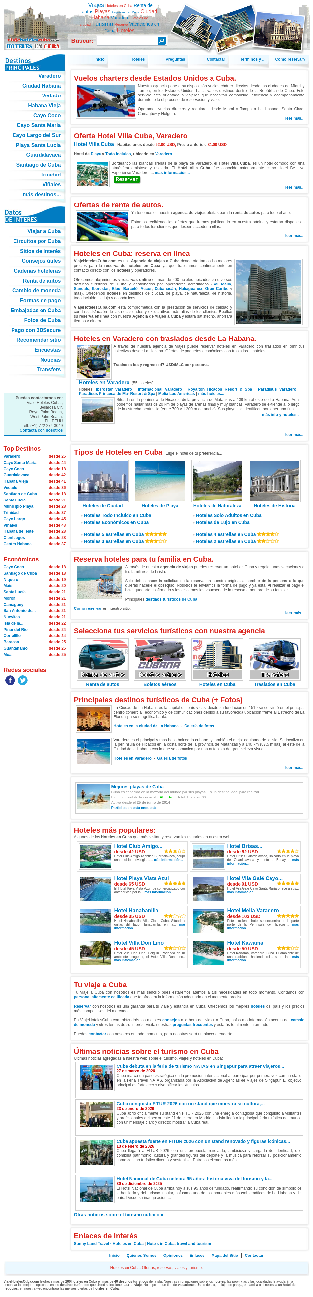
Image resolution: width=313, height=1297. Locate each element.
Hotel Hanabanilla (136, 910)
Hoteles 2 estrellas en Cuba (226, 541)
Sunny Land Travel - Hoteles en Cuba (109, 1243)
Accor (146, 288)
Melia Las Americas (176, 394)
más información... (168, 860)
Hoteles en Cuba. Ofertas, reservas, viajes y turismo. (35, 22)
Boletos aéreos (160, 681)
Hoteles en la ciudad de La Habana (146, 726)
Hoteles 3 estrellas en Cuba (114, 541)
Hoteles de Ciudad (103, 503)
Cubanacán (165, 288)
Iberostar (100, 288)
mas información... (172, 172)
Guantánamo (16, 648)
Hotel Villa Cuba (94, 144)
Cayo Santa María (20, 462)
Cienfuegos (14, 537)
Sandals (81, 288)
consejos (171, 1020)
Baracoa (11, 642)
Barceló (130, 288)
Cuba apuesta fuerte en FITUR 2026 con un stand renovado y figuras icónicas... (203, 1141)
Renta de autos (103, 681)
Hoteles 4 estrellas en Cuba (226, 534)
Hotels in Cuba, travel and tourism (179, 1243)
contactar (97, 1034)
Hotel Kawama (245, 943)
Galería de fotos (199, 726)
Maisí (9, 585)
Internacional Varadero (160, 389)
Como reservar (88, 608)
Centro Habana (18, 544)
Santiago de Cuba (20, 494)
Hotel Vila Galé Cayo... (255, 878)
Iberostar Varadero (114, 389)
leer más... (295, 118)
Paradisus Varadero (277, 389)
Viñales (10, 525)
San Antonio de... (20, 610)
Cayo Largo (14, 519)
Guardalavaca (17, 475)
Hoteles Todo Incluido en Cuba (117, 515)
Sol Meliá (222, 284)
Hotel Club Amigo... (138, 846)
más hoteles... (211, 394)
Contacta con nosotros (41, 430)
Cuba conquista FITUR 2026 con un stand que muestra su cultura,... (191, 1103)
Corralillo (12, 636)
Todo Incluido (118, 154)
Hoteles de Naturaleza (217, 503)
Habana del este (19, 531)
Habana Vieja (16, 481)
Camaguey (14, 604)
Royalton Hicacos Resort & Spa (220, 389)
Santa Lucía (15, 500)
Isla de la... (14, 623)
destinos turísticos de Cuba (171, 599)
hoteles (258, 1006)
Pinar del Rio (16, 629)
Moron (10, 598)
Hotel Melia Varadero (253, 910)
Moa (8, 654)
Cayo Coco (14, 469)
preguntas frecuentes (193, 1024)
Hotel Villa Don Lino (139, 943)
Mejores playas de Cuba (137, 786)
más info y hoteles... (281, 414)
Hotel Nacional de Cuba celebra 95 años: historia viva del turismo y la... (195, 1178)
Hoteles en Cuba (217, 681)
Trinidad (11, 512)
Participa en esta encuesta (134, 808)
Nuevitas (12, 617)
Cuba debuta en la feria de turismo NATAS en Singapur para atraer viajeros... (200, 1066)
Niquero (11, 579)
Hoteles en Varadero (104, 382)
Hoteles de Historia (275, 503)
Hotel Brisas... (245, 846)
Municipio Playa (19, 506)
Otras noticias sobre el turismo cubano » (119, 1214)
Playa (96, 154)
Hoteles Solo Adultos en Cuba (229, 515)
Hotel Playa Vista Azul (141, 878)
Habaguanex (190, 288)
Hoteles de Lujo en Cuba (223, 522)
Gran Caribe (216, 288)
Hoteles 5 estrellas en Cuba (114, 534)
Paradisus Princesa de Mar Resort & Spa (117, 394)
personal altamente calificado (101, 997)
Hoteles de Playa (160, 503)
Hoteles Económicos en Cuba (116, 522)
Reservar (82, 1006)
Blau (116, 288)
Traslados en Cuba (275, 681)
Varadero (163, 154)
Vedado (11, 487)
